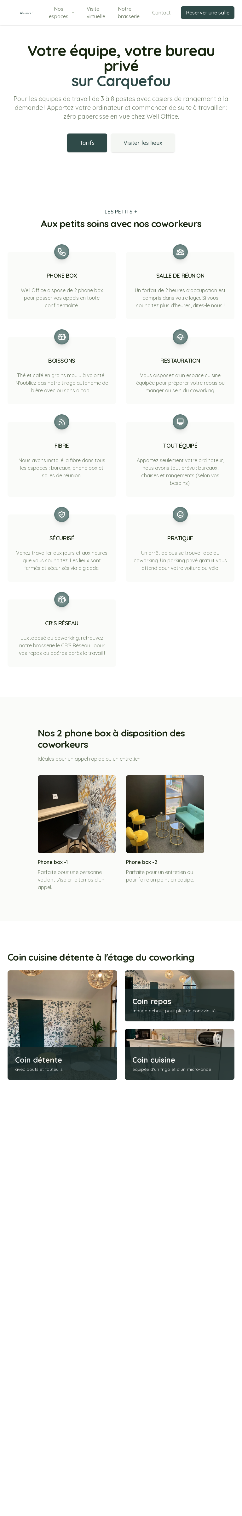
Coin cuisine (153, 1382)
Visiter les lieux (143, 142)
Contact (161, 12)
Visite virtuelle (96, 13)
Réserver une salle (207, 12)
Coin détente (38, 1382)
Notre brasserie (129, 13)
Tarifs (87, 142)
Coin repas (151, 1323)
